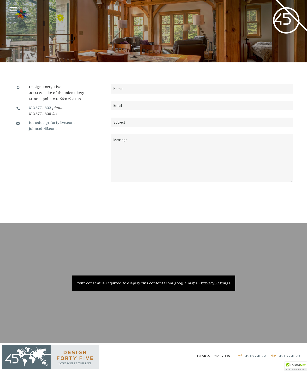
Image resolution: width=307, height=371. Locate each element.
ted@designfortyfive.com (52, 122)
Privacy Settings (215, 283)
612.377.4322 (40, 108)
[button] (296, 366)
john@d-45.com (43, 128)
